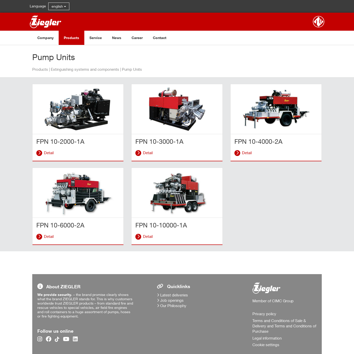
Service (95, 38)
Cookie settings (265, 344)
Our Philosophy (173, 305)
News (116, 38)
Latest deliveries (174, 295)
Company (45, 38)
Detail (49, 152)
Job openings (172, 300)
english (59, 6)
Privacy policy (264, 313)
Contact (159, 38)
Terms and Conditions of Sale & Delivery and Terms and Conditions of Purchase (284, 326)
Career (137, 38)
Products (71, 38)
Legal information (267, 338)
